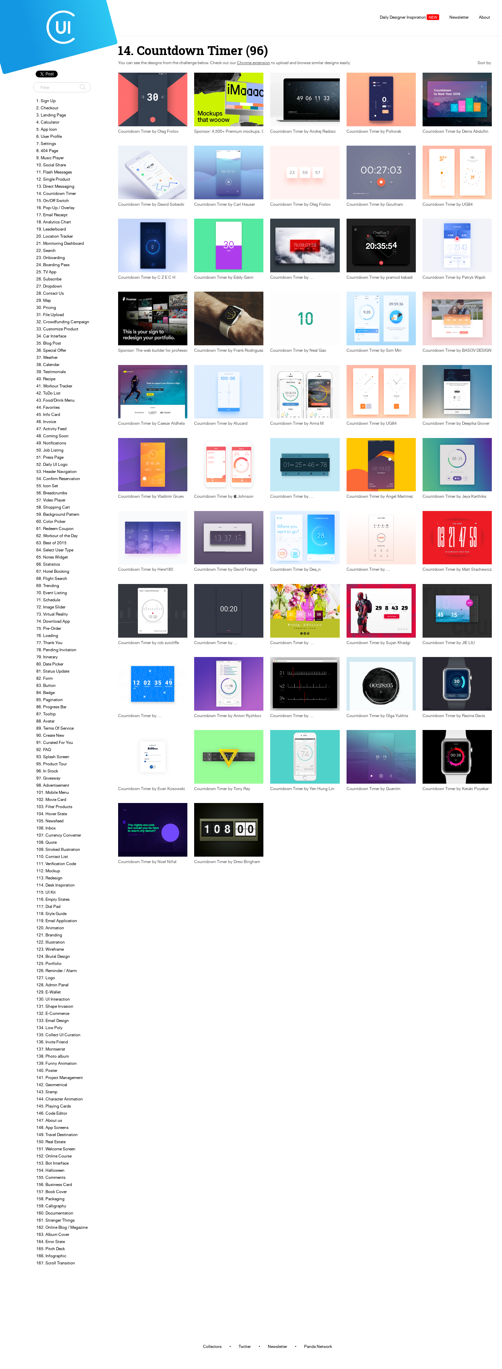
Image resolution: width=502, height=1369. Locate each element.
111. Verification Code (56, 863)
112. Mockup (48, 870)
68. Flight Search (51, 578)
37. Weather (47, 357)
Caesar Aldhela (171, 423)
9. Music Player (50, 157)
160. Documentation (54, 1213)
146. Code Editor (51, 1113)
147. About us (49, 1120)
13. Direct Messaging (55, 186)
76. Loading (47, 635)
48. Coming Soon (52, 435)
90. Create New (50, 735)
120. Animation (50, 927)
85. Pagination (49, 699)
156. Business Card (54, 1184)
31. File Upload (50, 314)
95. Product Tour (51, 763)
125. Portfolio (48, 963)
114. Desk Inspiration (55, 885)
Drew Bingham (247, 862)
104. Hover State (51, 813)
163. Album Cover (52, 1234)
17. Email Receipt (52, 214)
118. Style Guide (51, 913)
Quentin (393, 789)
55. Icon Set (47, 485)
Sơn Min (394, 350)
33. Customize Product (57, 328)
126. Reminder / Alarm (56, 970)
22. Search (46, 250)
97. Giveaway (48, 778)
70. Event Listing (51, 592)
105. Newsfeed (49, 820)
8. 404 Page (47, 150)
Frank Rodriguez (248, 350)
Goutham (394, 204)
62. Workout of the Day (57, 535)
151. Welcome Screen (55, 1148)
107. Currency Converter (58, 835)
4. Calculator (47, 122)
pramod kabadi (399, 277)
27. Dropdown (49, 286)
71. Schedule (48, 599)
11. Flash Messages (54, 172)
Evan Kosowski (171, 789)
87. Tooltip (46, 713)
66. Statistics (48, 564)
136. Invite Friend (52, 1041)
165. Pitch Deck (50, 1248)
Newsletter (459, 17)
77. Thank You (49, 642)
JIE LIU (468, 643)
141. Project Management (59, 1077)
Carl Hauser (244, 204)
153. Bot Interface (52, 1163)
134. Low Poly (49, 1027)
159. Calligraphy (51, 1205)
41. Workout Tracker (54, 385)
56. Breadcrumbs (51, 492)
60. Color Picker (51, 521)
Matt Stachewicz (477, 569)
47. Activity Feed (51, 428)
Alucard (240, 423)
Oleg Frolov (168, 131)
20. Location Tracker (54, 236)
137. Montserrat (50, 1049)
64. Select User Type (54, 549)
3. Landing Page (51, 114)
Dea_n (315, 569)
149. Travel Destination (57, 1134)
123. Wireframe (50, 949)
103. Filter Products (54, 806)
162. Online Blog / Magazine (62, 1227)
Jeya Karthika (474, 496)
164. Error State (50, 1241)
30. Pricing (46, 307)
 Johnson (244, 496)
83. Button (46, 685)
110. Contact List (52, 856)
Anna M (316, 423)
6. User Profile (49, 136)
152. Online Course (54, 1155)
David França (245, 569)
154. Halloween (50, 1170)
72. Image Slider (51, 606)
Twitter (245, 1347)
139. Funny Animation (56, 1063)
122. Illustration (50, 942)
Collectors (212, 1347)
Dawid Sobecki (170, 204)
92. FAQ (43, 749)
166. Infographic (51, 1255)
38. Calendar (47, 364)
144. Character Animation (59, 1098)
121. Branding (49, 934)
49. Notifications (51, 442)
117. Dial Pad (48, 906)
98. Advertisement (52, 785)
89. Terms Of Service (55, 728)
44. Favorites (48, 407)
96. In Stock (47, 770)
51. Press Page (49, 457)
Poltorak (393, 131)
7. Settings (46, 143)
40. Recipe (45, 378)
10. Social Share (51, 164)
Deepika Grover (475, 423)
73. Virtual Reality (52, 614)
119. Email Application (56, 920)
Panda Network (318, 1347)
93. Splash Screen (52, 756)
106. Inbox (46, 827)
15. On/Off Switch (52, 200)
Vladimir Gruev (170, 496)
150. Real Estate (51, 1141)
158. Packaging (50, 1198)
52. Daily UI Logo (52, 464)
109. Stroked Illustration (58, 849)
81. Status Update (52, 671)
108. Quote (46, 842)
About (484, 17)
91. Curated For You (54, 742)
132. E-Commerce (52, 1013)
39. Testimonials (51, 371)
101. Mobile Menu (52, 792)
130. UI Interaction (53, 999)
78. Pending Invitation (56, 649)
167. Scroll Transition (55, 1262)
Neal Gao (318, 350)
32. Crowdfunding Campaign (62, 321)
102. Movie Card (51, 799)
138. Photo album (52, 1056)
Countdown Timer (134, 131)
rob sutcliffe (168, 643)
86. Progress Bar (51, 706)
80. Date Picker (49, 664)
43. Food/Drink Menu (55, 400)
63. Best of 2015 (51, 542)
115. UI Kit (46, 892)
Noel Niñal (166, 862)
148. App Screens (52, 1127)
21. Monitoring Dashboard (60, 243)
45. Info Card (48, 414)
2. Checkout (47, 107)
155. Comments (51, 1177)
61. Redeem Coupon (55, 528)
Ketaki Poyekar (475, 789)
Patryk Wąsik (473, 277)
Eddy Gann (244, 277)
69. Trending (47, 585)
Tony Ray (242, 789)
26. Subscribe (48, 278)
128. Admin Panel (52, 984)
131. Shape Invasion (54, 1006)
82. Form (44, 678)
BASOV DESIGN (476, 350)
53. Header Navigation (56, 471)
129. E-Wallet (48, 991)
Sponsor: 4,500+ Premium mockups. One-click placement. (247, 131)
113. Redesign (49, 877)
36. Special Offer (51, 350)
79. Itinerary (47, 656)
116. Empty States (53, 899)
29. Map (43, 300)
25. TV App (46, 271)
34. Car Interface (51, 336)
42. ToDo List (48, 393)
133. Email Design (52, 1020)
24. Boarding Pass (53, 264)
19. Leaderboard (51, 229)
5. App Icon (46, 129)
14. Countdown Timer (56, 193)
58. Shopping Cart (53, 507)
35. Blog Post (48, 343)
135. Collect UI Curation (58, 1034)
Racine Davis (473, 716)
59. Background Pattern (57, 514)
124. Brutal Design (53, 956)
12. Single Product (53, 179)
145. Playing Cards (53, 1106)
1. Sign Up (46, 100)
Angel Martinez (399, 496)
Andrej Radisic (323, 131)
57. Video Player (51, 500)
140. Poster (46, 1070)
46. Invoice (46, 421)
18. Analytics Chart (53, 221)
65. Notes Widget (52, 557)
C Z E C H (166, 277)
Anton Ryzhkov (247, 716)
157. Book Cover (51, 1191)
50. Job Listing (49, 450)
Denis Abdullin (475, 131)
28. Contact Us (50, 293)
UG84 (467, 204)
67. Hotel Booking (52, 571)
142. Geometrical (51, 1084)
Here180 (165, 569)
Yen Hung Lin (322, 789)
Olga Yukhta (397, 716)
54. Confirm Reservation (58, 478)
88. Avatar (45, 721)
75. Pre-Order (48, 628)
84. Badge (45, 692)
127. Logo (45, 977)
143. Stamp (46, 1091)
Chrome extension (253, 62)
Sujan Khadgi (398, 643)
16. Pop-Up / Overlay (55, 207)
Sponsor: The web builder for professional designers (165, 350)
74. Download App (53, 621)
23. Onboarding (50, 257)
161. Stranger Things (55, 1220)
